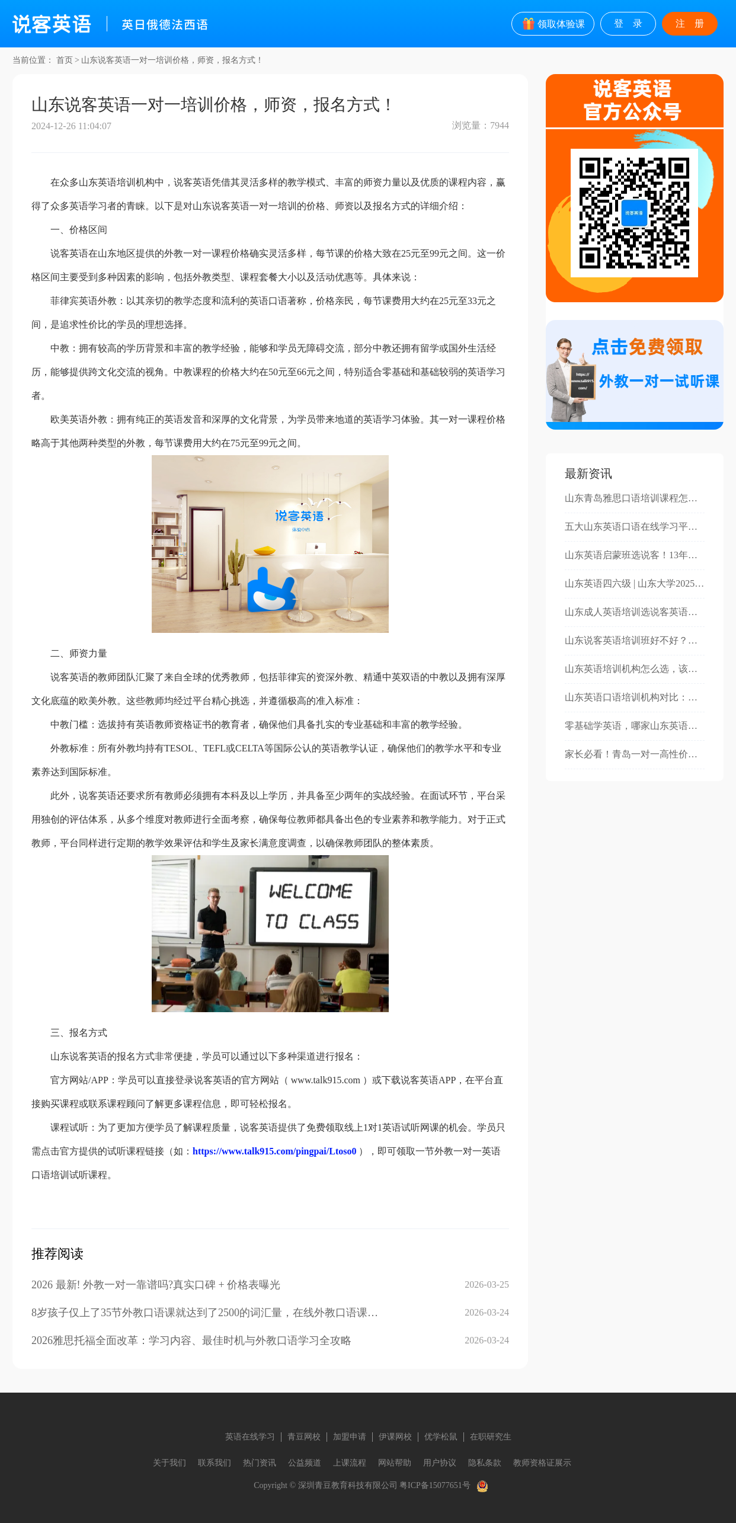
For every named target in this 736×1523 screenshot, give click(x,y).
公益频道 (304, 1462)
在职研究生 (490, 1436)
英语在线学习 (250, 1436)
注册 (694, 23)
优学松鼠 (440, 1436)
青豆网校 (304, 1436)
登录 (633, 23)
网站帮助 (394, 1462)
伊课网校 (395, 1436)
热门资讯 (259, 1462)
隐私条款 (484, 1462)
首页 (64, 60)
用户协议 (439, 1462)
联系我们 (214, 1462)
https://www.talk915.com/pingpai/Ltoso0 (274, 1151)
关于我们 (169, 1462)
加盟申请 (349, 1436)
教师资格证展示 (542, 1462)
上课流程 (349, 1462)
